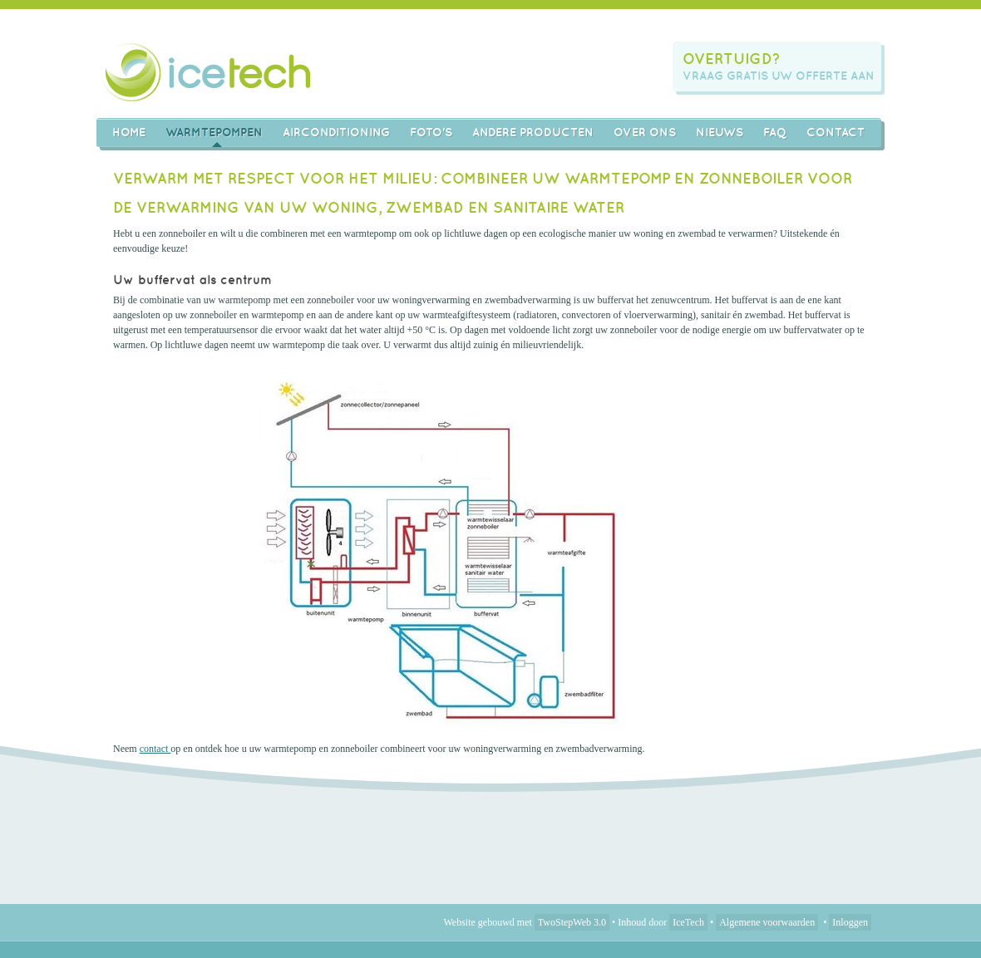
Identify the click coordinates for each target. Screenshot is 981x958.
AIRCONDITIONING (336, 132)
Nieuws (719, 132)
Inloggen (850, 922)
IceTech (688, 922)
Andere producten (533, 132)
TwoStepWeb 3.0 (572, 922)
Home (128, 132)
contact (155, 748)
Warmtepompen (214, 132)
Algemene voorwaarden (767, 922)
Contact (835, 132)
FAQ (774, 132)
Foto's (431, 132)
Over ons (645, 132)
